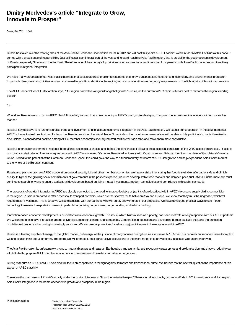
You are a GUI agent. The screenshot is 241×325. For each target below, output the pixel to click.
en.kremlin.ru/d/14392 (72, 308)
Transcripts (76, 301)
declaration (50, 91)
